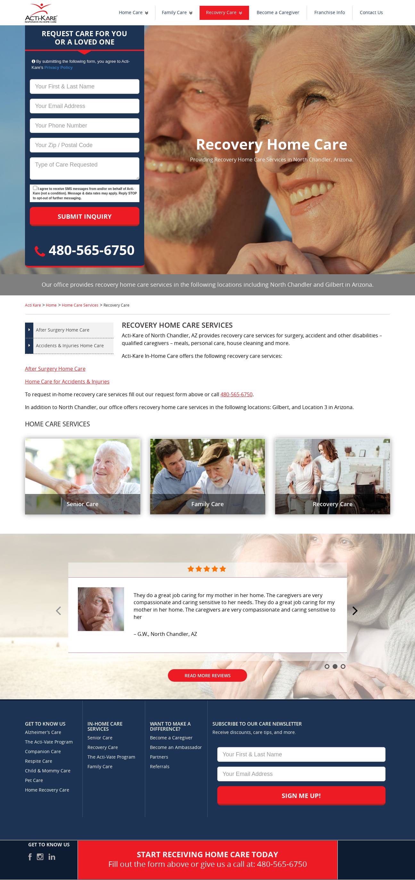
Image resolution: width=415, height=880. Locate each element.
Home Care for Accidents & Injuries (67, 382)
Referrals (160, 766)
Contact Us (371, 12)
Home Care (131, 12)
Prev (59, 611)
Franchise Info (329, 12)
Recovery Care (221, 12)
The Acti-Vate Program (49, 742)
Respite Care (38, 761)
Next (356, 611)
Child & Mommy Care (48, 771)
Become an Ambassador (176, 747)
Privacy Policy (59, 67)
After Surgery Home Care (62, 330)
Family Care (174, 12)
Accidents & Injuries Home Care (70, 346)
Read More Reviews (208, 675)
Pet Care (34, 780)
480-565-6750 (85, 250)
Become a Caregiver (278, 12)
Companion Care (43, 751)
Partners (159, 757)
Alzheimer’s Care (43, 732)
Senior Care (99, 738)
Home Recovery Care (47, 790)
